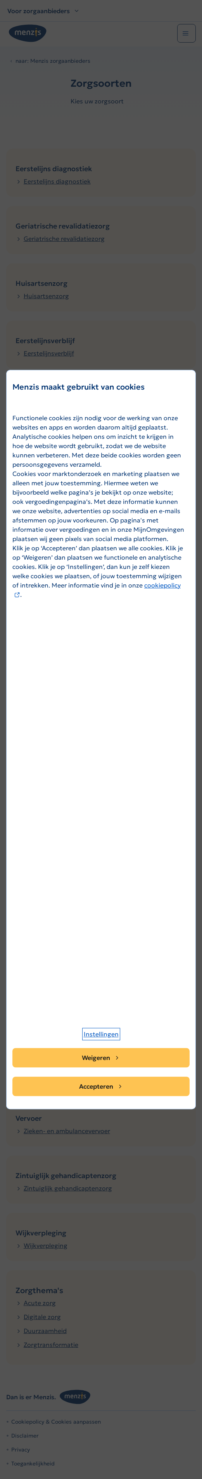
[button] (101, 1034)
